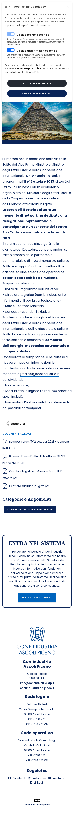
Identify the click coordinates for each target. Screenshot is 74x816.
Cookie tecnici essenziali (34, 35)
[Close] (68, 7)
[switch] (11, 50)
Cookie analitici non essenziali (38, 51)
